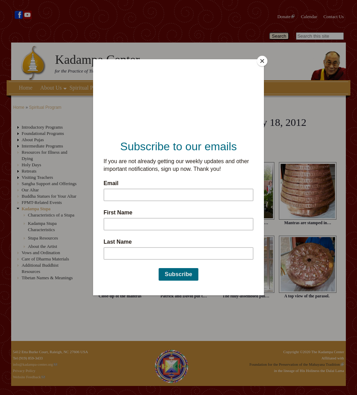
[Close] (262, 61)
